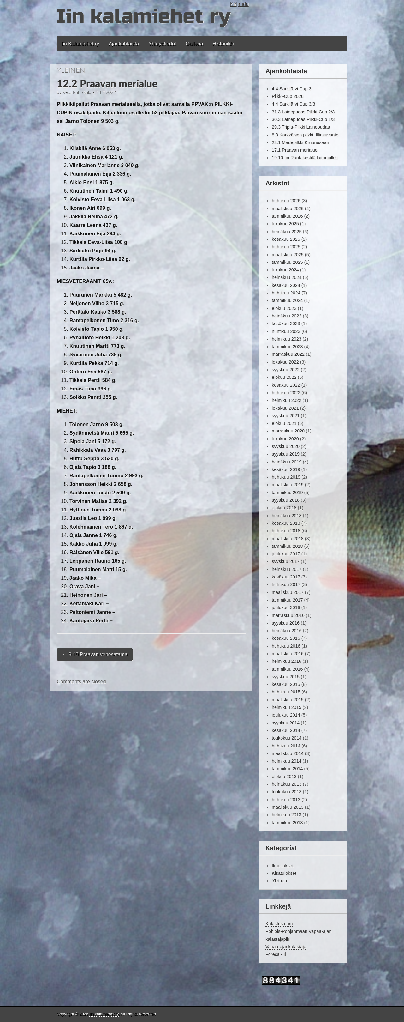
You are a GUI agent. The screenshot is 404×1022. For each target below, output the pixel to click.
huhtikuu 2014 (286, 745)
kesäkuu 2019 (286, 469)
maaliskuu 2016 (288, 653)
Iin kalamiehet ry (143, 16)
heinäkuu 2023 (286, 315)
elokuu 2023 (284, 308)
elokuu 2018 (284, 507)
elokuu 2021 (284, 423)
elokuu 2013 (284, 776)
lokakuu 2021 (285, 408)
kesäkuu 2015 (286, 684)
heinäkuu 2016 (286, 630)
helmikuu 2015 (286, 707)
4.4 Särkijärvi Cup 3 (292, 88)
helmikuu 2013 (286, 814)
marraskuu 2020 (288, 430)
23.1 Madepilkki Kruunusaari (300, 142)
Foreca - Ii (275, 954)
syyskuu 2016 (286, 623)
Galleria (194, 43)
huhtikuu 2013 (286, 799)
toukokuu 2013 (286, 791)
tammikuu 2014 (287, 768)
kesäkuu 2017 (286, 576)
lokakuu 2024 (285, 269)
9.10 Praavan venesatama (95, 654)
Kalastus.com (279, 923)
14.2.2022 (106, 92)
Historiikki (223, 43)
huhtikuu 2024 (286, 292)
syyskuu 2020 (286, 446)
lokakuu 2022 (285, 362)
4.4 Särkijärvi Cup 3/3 (293, 103)
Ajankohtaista (124, 43)
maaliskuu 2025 (288, 254)
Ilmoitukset (283, 865)
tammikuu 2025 (287, 262)
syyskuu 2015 (286, 676)
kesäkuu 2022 (286, 385)
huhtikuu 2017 (286, 584)
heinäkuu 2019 (286, 461)
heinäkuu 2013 (286, 784)
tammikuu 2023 (287, 346)
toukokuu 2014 (286, 738)
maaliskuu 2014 (288, 753)
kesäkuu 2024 (286, 285)
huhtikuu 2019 (286, 477)
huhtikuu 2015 (286, 691)
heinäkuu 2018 (286, 515)
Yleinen (71, 70)
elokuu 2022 (284, 377)
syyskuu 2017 (286, 561)
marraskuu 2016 (288, 615)
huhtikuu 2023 (286, 331)
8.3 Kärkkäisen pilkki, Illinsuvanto (305, 134)
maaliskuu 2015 (288, 699)
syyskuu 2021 (286, 415)
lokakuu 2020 (285, 438)
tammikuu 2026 (287, 216)
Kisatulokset (284, 873)
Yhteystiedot (162, 43)
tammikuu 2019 (287, 492)
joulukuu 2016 (286, 607)
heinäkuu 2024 (286, 277)
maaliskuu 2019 (288, 484)
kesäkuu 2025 (286, 239)
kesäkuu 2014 (286, 730)
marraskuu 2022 (288, 354)
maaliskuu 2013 (288, 807)
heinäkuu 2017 (286, 569)
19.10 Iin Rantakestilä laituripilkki (305, 157)
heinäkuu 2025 (286, 231)
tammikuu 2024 (287, 300)
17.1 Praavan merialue (295, 150)
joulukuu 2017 (286, 553)
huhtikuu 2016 (286, 646)
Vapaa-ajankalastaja (285, 946)
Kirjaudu (239, 4)
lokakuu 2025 (285, 223)
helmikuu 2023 (286, 339)
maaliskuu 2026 (288, 208)
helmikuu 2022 (286, 400)
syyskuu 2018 (286, 500)
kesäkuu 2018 (286, 523)
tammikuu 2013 (287, 822)
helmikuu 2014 (286, 761)
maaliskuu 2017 (288, 592)
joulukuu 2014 (286, 714)
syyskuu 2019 (286, 454)
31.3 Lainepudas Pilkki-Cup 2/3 (303, 111)
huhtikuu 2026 (286, 200)
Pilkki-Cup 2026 (288, 96)
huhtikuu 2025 (286, 246)
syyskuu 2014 (286, 722)
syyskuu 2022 (286, 369)
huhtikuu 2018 (286, 530)
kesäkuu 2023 (286, 323)
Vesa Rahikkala (77, 92)
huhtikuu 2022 (286, 392)
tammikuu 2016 (287, 669)
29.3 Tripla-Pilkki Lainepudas (301, 127)
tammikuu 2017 (287, 599)
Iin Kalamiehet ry (80, 43)
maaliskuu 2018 (288, 538)
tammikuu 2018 (287, 546)
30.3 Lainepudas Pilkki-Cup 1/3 (303, 119)
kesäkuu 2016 (286, 638)
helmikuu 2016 (286, 661)
